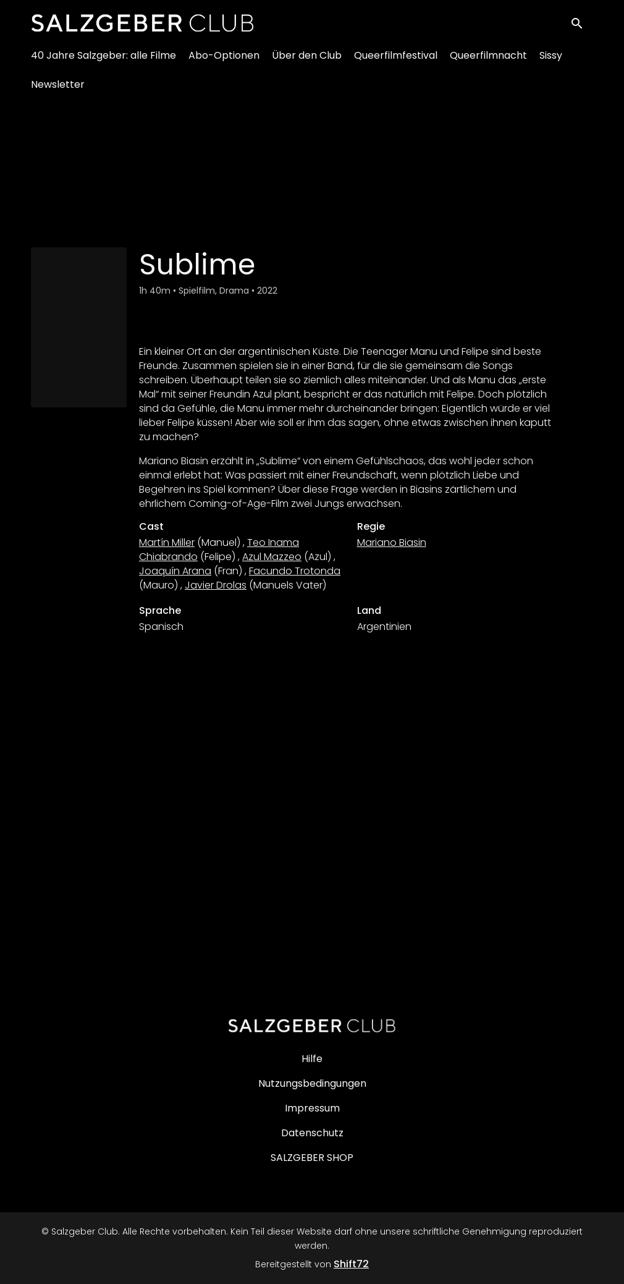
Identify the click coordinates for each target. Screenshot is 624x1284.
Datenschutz (312, 1133)
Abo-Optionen (223, 62)
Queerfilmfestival (395, 62)
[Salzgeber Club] (312, 1025)
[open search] (582, 25)
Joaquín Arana (175, 571)
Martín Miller (167, 542)
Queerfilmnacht (488, 62)
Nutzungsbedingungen (312, 1083)
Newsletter (58, 91)
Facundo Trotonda (294, 571)
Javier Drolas (216, 585)
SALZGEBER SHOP (312, 1157)
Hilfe (312, 1059)
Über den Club (307, 62)
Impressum (312, 1108)
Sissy (550, 62)
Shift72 (351, 1264)
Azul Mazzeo (271, 557)
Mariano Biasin (391, 542)
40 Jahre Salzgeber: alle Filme (103, 62)
